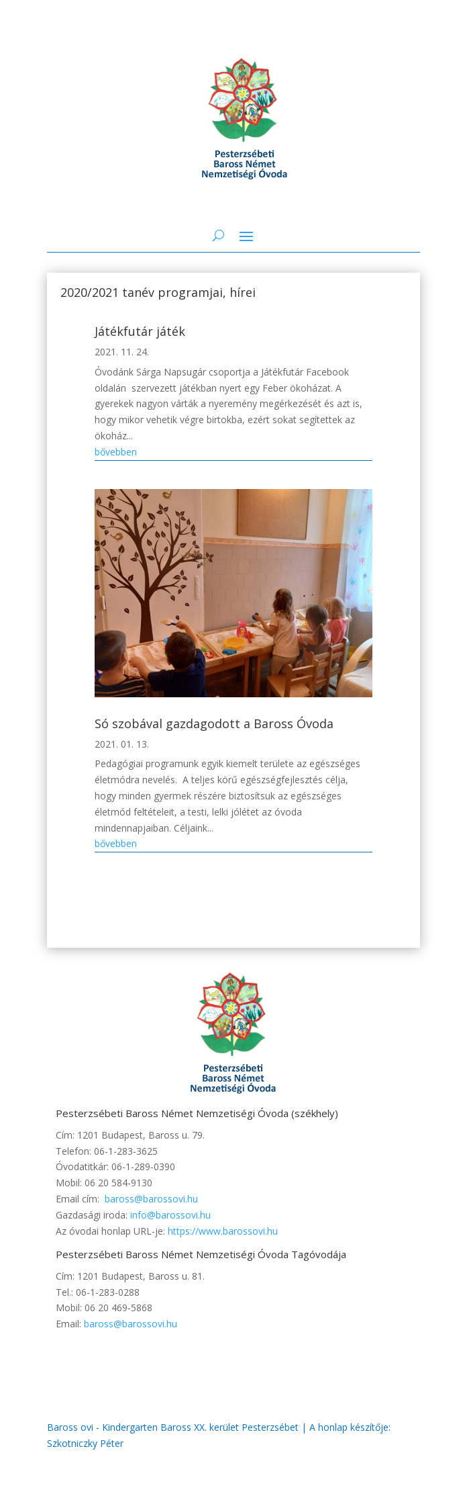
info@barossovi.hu (170, 1214)
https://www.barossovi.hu (223, 1231)
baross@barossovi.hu (151, 1198)
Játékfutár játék (140, 331)
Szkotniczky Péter (85, 1443)
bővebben (116, 451)
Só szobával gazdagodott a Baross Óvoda (214, 723)
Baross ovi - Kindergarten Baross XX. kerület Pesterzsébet (173, 1427)
